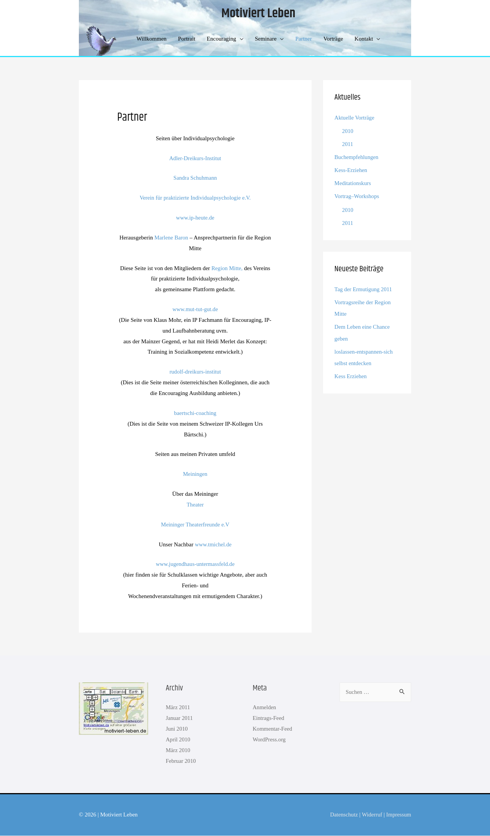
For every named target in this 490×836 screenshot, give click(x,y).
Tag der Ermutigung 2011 (364, 288)
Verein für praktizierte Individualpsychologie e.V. (195, 198)
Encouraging (221, 39)
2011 (347, 144)
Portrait (186, 39)
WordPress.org (269, 740)
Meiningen (195, 474)
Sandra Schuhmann (195, 178)
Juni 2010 (177, 729)
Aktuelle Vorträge (355, 118)
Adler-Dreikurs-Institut (195, 158)
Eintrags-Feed (269, 718)
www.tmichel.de (213, 545)
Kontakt (363, 39)
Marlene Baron (171, 238)
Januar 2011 (179, 718)
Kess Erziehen (351, 375)
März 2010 (178, 750)
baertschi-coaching (195, 413)
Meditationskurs (353, 183)
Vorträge (333, 39)
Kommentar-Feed (273, 729)
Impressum (398, 815)
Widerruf (371, 815)
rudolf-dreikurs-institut (195, 372)
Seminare (266, 39)
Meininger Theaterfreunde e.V (195, 525)
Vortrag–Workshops (357, 196)
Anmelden (264, 708)
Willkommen (152, 39)
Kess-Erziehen (351, 170)
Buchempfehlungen (357, 157)
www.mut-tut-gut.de (195, 310)
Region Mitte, (227, 269)
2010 (348, 131)
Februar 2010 (181, 761)
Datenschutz (342, 815)
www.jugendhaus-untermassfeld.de (195, 564)
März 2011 (178, 708)
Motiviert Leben (258, 13)
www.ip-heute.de (195, 218)
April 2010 (178, 740)
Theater (195, 505)
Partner (303, 39)
